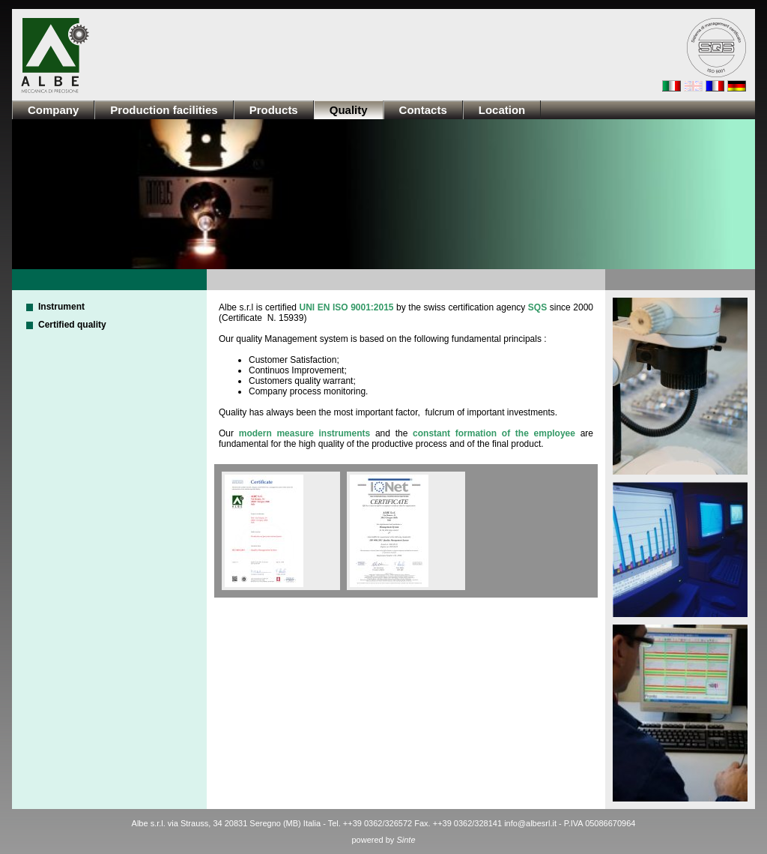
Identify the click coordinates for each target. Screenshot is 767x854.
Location (502, 109)
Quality (349, 109)
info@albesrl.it (530, 823)
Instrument (61, 306)
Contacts (423, 109)
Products (273, 109)
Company (53, 109)
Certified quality (72, 324)
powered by (383, 839)
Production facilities (163, 109)
